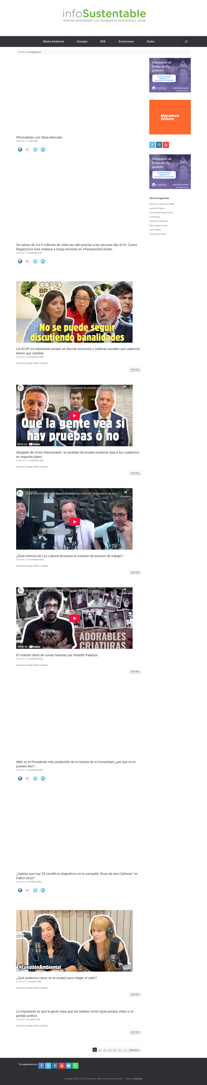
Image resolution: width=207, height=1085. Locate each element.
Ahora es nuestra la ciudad (161, 204)
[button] (186, 41)
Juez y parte (155, 229)
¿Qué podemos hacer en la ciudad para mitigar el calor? (56, 978)
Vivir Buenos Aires (157, 234)
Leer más (135, 369)
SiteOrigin (138, 1079)
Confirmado (154, 217)
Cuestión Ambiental (158, 221)
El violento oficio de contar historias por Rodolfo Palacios (57, 655)
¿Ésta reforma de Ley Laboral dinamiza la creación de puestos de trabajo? (69, 556)
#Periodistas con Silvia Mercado (39, 137)
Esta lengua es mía (158, 225)
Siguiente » (134, 1050)
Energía (82, 41)
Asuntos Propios (157, 208)
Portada (21, 52)
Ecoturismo (126, 41)
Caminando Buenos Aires (161, 212)
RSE (103, 41)
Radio (150, 41)
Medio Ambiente (53, 41)
